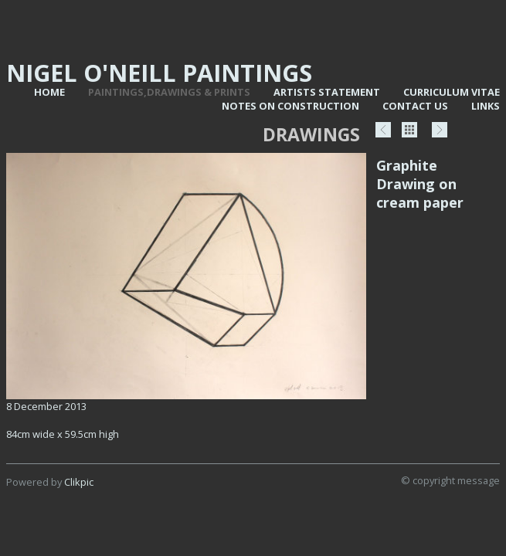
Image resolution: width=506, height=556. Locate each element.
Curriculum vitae (451, 92)
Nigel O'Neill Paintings (159, 72)
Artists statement (326, 92)
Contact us (415, 106)
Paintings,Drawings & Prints (169, 92)
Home (49, 92)
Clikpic (78, 482)
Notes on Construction (290, 106)
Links (485, 106)
